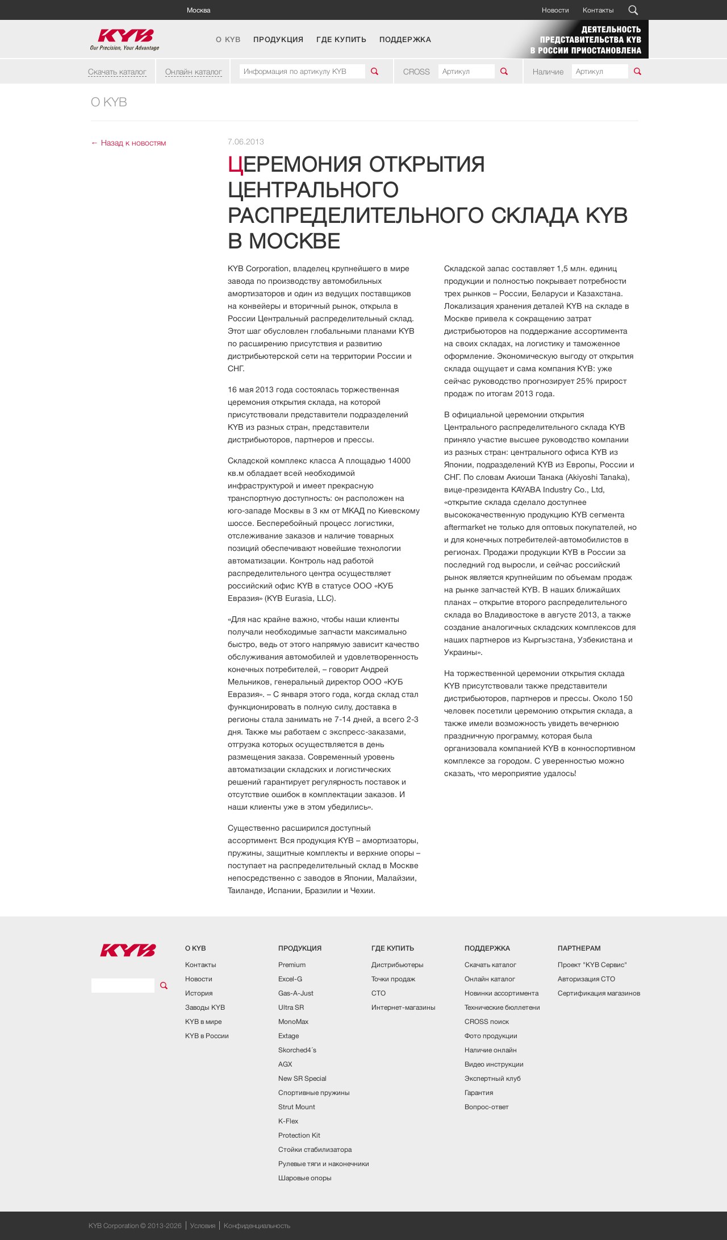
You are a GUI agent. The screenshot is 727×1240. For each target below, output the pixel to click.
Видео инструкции (494, 1064)
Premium (292, 964)
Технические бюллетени (502, 1007)
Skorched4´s (297, 1050)
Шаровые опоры (305, 1177)
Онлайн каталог (193, 71)
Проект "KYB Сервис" (592, 964)
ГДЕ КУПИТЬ (341, 39)
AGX (285, 1064)
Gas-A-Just (296, 993)
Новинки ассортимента (501, 993)
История (198, 993)
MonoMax (293, 1021)
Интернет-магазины (403, 1007)
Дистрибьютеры (397, 964)
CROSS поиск (487, 1021)
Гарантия (479, 1092)
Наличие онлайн (491, 1050)
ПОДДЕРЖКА (405, 39)
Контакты (598, 10)
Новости (555, 10)
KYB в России (207, 1035)
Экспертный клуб (493, 1078)
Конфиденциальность (257, 1225)
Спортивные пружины (314, 1092)
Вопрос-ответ (487, 1106)
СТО (378, 993)
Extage (288, 1035)
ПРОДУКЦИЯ (278, 39)
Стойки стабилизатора (315, 1149)
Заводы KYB (205, 1007)
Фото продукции (491, 1035)
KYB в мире (203, 1021)
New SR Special (302, 1078)
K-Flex (288, 1121)
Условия (202, 1225)
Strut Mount (296, 1106)
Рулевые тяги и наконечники (323, 1163)
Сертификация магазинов (599, 993)
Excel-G (290, 978)
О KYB (228, 39)
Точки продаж (393, 978)
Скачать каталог (117, 71)
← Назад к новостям (128, 142)
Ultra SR (291, 1007)
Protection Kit (299, 1135)
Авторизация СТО (586, 978)
